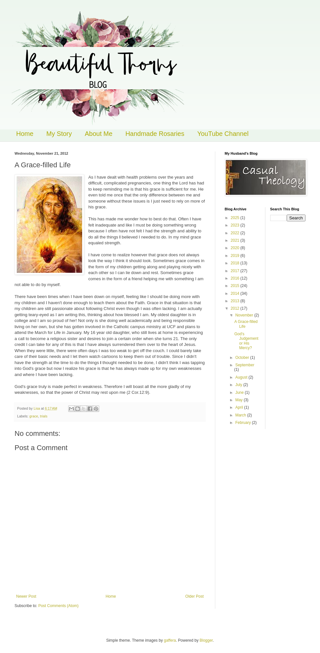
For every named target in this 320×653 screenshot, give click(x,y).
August (242, 377)
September (244, 365)
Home (24, 133)
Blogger (206, 640)
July (239, 384)
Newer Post (26, 596)
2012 (235, 308)
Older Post (194, 596)
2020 (235, 248)
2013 (235, 301)
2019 (235, 255)
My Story (59, 133)
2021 (235, 240)
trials (44, 416)
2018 (235, 263)
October (242, 357)
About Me (98, 133)
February (243, 422)
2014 (235, 293)
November (244, 315)
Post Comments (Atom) (58, 605)
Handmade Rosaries (154, 133)
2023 (235, 225)
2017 (235, 271)
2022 (235, 233)
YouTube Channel (223, 133)
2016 (235, 278)
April (239, 407)
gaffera (170, 640)
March (241, 415)
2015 (235, 285)
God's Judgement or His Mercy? (246, 341)
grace (33, 416)
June (240, 392)
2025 (235, 218)
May (239, 400)
